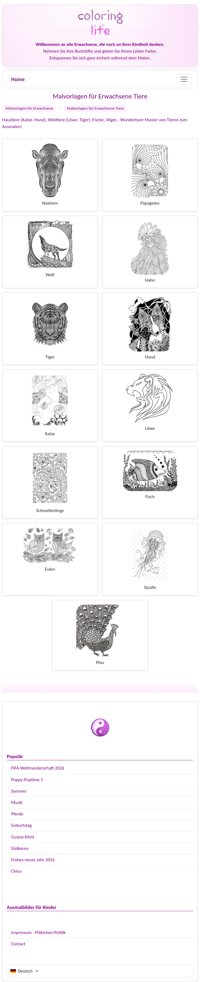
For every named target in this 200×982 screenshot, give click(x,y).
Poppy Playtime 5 (27, 780)
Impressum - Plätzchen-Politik (38, 932)
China (16, 871)
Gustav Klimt (22, 837)
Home (18, 79)
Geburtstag (21, 825)
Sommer (19, 791)
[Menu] (184, 79)
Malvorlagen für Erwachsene (29, 108)
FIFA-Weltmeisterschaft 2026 (37, 768)
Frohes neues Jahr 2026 (33, 860)
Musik (16, 802)
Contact (18, 944)
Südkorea (19, 848)
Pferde (17, 814)
